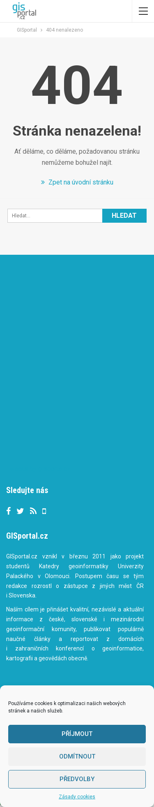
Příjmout (77, 734)
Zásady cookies (77, 797)
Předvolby (77, 779)
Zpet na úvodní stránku (77, 182)
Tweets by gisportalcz (38, 469)
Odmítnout (77, 756)
